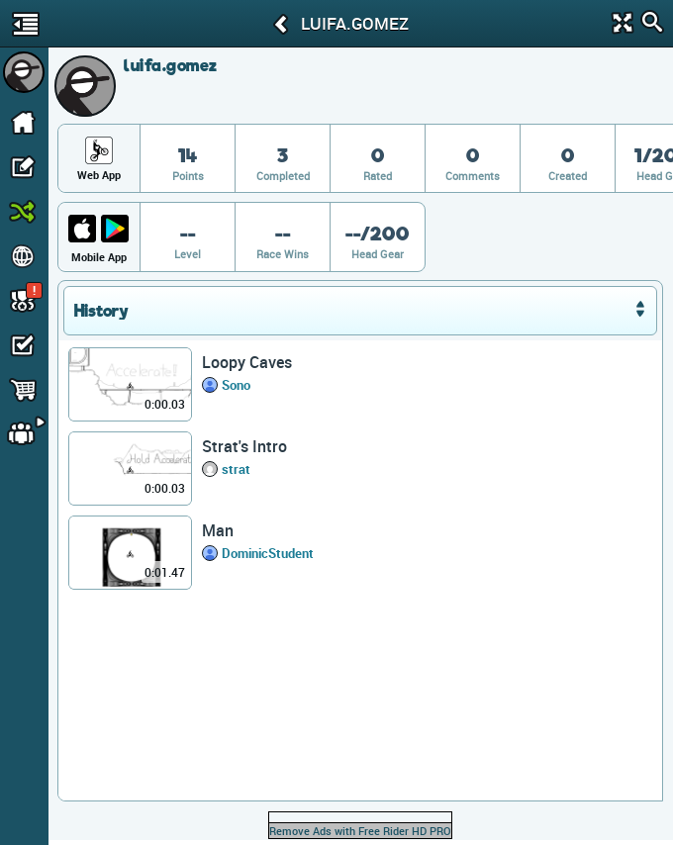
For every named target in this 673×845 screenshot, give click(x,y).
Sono (236, 385)
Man (218, 530)
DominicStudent (268, 553)
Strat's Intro (244, 446)
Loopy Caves (247, 362)
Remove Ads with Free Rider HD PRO (360, 830)
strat (236, 469)
